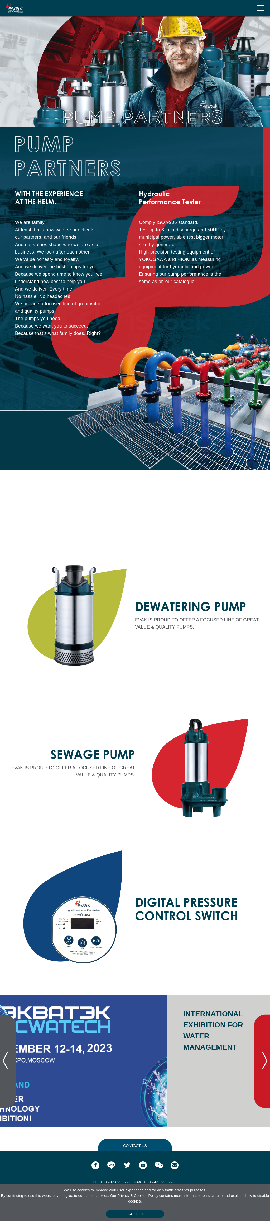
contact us (135, 1146)
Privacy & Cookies (132, 1196)
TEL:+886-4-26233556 (112, 1182)
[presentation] (8, 1061)
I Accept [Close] (135, 1214)
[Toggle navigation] (260, 8)
